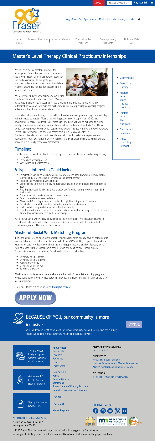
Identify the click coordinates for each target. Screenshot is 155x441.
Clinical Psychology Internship (125, 142)
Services (32, 39)
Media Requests (61, 410)
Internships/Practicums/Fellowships (110, 376)
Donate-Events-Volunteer (83, 41)
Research (55, 39)
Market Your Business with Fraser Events (113, 367)
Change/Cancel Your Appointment (80, 19)
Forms (56, 375)
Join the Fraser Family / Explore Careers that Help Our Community (37, 355)
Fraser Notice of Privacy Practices (71, 386)
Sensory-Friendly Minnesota (108, 41)
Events (56, 362)
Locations (57, 355)
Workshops (58, 383)
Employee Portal (126, 19)
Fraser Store (59, 366)
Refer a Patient (100, 350)
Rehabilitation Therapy (126, 85)
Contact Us (58, 351)
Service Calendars (62, 379)
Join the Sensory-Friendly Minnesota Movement (116, 363)
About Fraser (19, 41)
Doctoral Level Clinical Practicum (125, 118)
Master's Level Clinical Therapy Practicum (125, 99)
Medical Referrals (107, 19)
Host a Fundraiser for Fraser (106, 359)
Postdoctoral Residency (126, 131)
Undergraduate (127, 78)
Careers (66, 39)
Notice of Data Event (131, 41)
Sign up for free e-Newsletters (37, 404)
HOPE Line (58, 403)
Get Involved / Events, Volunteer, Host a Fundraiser (37, 380)
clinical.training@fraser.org (57, 287)
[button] (139, 19)
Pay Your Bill (59, 372)
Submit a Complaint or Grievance (70, 390)
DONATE (99, 3)
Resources (43, 39)
